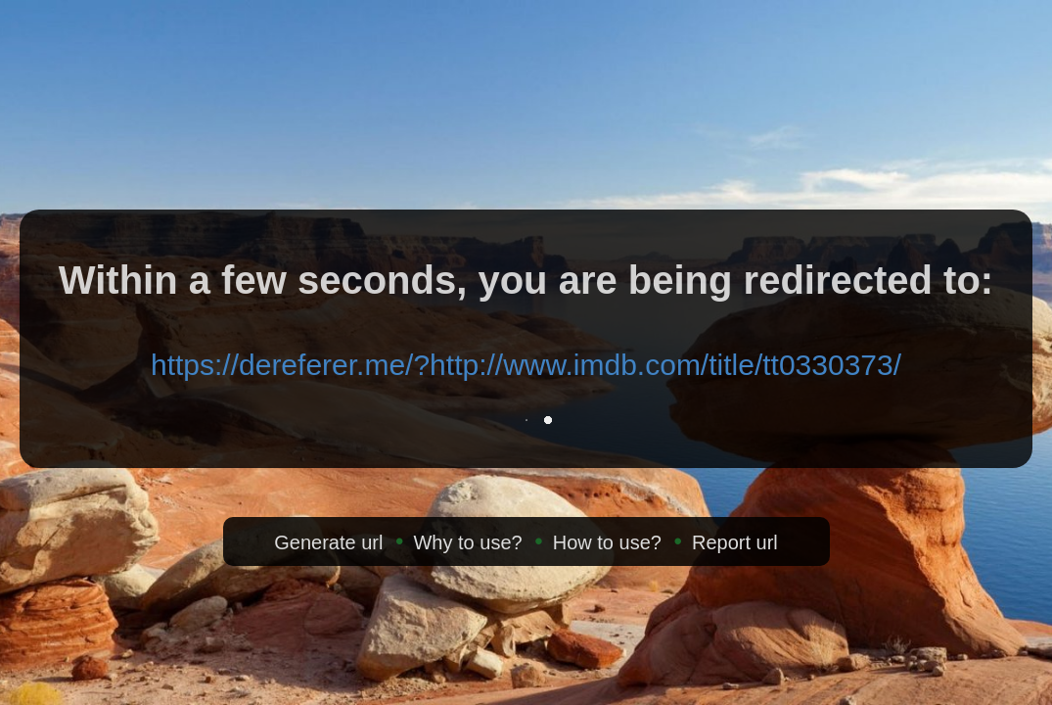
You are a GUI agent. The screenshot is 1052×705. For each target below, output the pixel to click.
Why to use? (467, 542)
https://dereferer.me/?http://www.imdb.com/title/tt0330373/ (526, 365)
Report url (735, 542)
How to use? (607, 542)
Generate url (328, 542)
